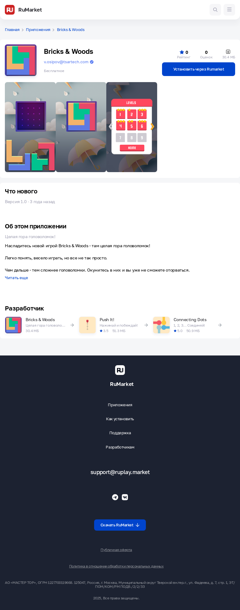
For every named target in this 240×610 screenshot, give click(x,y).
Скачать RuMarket (120, 524)
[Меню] (229, 10)
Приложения (38, 29)
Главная (12, 29)
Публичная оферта (116, 550)
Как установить (120, 419)
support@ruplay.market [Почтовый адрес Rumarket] (120, 472)
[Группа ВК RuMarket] (125, 497)
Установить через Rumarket (198, 69)
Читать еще (16, 278)
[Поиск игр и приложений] (215, 10)
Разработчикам (120, 447)
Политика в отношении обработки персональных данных (116, 566)
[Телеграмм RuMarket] (115, 497)
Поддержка (120, 433)
